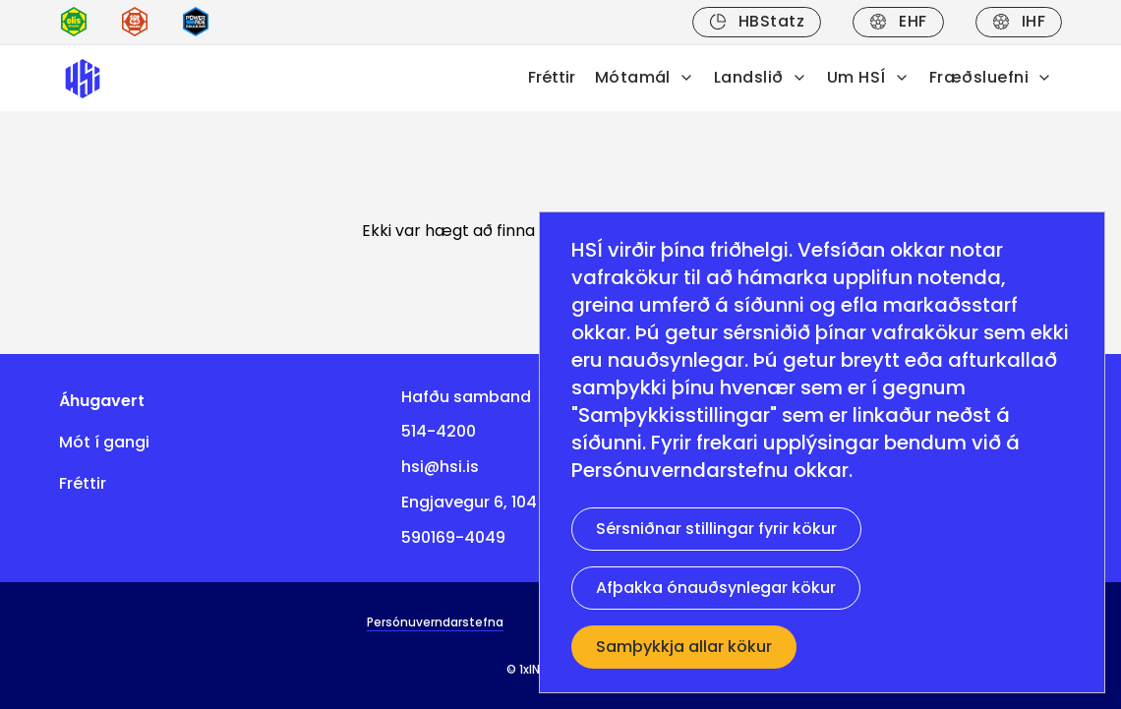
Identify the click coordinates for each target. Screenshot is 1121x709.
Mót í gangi (104, 442)
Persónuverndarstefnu (680, 470)
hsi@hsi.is (440, 466)
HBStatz (756, 21)
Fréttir (551, 77)
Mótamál (644, 77)
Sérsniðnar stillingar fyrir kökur (716, 528)
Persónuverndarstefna (435, 622)
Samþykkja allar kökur (684, 646)
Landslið (760, 77)
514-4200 (438, 431)
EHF (897, 21)
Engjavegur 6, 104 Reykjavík (508, 502)
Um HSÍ (868, 77)
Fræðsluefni (990, 77)
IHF (1018, 21)
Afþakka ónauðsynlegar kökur (716, 587)
